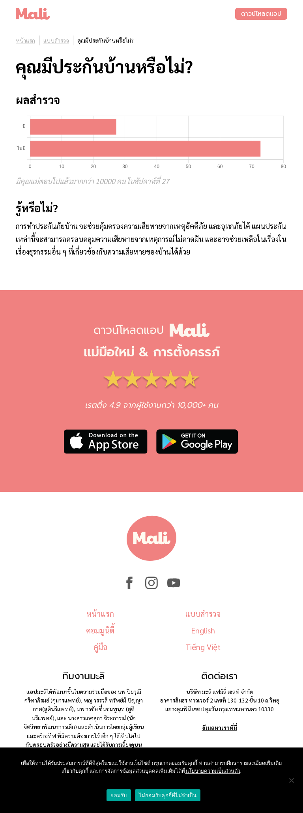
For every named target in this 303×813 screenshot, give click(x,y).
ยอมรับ (118, 795)
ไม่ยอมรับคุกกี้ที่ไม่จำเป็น (167, 795)
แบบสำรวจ (56, 40)
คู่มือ (100, 647)
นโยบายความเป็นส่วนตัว (212, 771)
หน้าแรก (25, 40)
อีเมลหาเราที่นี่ (219, 727)
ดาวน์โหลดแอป (261, 14)
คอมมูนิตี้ (100, 630)
